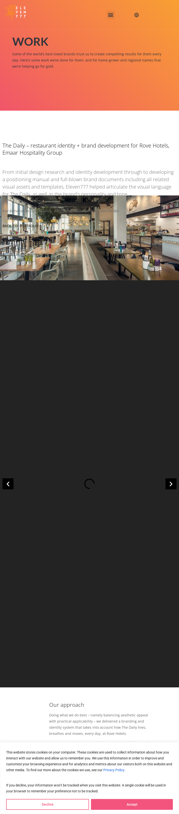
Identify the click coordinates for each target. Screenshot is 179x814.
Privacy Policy (113, 770)
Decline (48, 804)
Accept (132, 804)
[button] (111, 15)
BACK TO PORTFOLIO (20, 225)
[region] (89, 778)
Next (39, 240)
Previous (11, 240)
